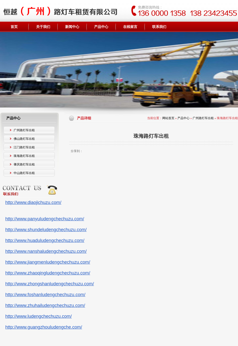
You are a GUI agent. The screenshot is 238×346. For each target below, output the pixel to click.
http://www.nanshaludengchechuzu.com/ (46, 251)
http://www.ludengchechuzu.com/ (38, 316)
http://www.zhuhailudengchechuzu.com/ (45, 305)
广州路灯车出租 (203, 118)
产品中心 (183, 118)
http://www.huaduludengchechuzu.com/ (44, 240)
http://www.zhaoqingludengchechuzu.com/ (47, 272)
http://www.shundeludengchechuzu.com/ (46, 229)
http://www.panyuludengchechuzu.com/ (44, 218)
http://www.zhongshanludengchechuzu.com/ (49, 283)
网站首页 (168, 118)
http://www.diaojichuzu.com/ (33, 202)
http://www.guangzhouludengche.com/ (43, 327)
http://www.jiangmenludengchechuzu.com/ (47, 262)
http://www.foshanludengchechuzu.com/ (45, 294)
